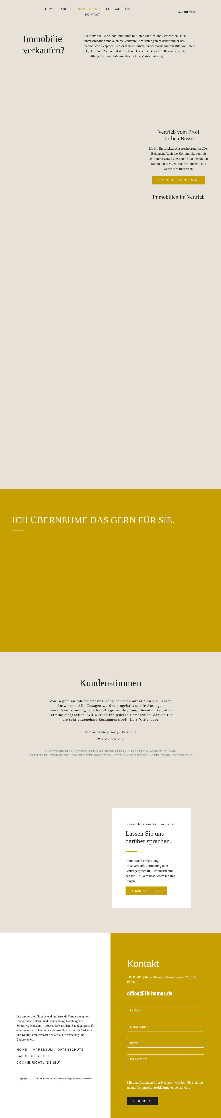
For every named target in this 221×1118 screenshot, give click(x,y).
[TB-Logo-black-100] (25, 8)
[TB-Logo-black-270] (39, 945)
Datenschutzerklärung (153, 1074)
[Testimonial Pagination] (99, 725)
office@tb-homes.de (150, 979)
